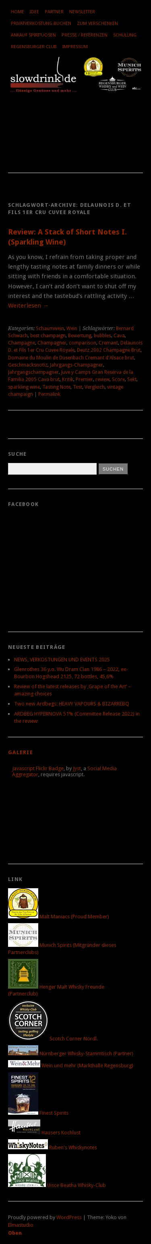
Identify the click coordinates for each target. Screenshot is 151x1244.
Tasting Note (56, 387)
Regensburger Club (34, 46)
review (102, 379)
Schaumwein (50, 328)
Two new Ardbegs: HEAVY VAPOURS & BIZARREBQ (71, 704)
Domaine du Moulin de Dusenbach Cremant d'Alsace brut (71, 358)
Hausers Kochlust (44, 1133)
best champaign (48, 336)
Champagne (21, 343)
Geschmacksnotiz (28, 365)
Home (17, 11)
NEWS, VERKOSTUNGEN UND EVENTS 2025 (62, 660)
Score (118, 379)
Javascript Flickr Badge (38, 768)
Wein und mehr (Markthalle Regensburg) (70, 1065)
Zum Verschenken (97, 23)
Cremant (108, 343)
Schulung (125, 35)
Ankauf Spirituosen (33, 35)
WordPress (69, 1217)
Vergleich (95, 387)
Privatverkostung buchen (41, 23)
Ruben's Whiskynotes (52, 1147)
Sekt (132, 379)
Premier (84, 379)
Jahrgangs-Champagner (76, 365)
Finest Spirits (38, 1113)
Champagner (51, 343)
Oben (15, 1233)
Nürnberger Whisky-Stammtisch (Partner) (70, 1053)
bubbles (102, 336)
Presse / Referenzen (85, 35)
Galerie (20, 752)
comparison (82, 343)
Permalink (49, 394)
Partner (54, 11)
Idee (34, 11)
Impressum (75, 46)
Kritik (67, 379)
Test (77, 387)
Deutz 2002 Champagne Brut (109, 350)
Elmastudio (20, 1225)
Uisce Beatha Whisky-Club (57, 1185)
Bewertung (79, 336)
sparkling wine (24, 387)
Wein (71, 328)
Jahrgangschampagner (33, 372)
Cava (119, 336)
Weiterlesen (28, 305)
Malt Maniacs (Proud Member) (58, 917)
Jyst (77, 768)
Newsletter (82, 11)
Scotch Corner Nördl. (53, 1039)
